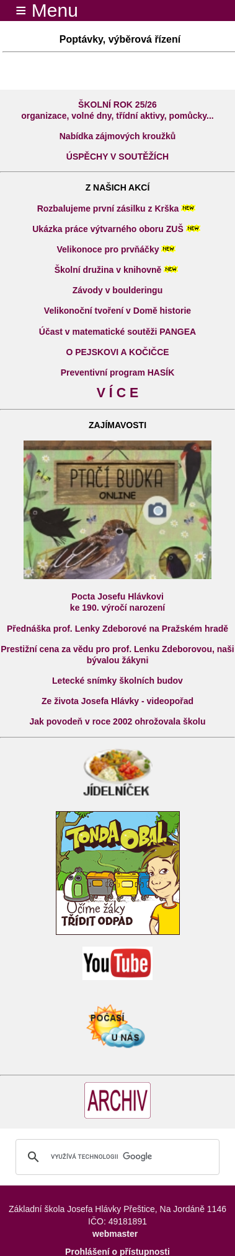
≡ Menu (39, 10)
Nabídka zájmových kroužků (118, 136)
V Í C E (118, 392)
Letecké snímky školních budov (117, 681)
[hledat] (115, 1157)
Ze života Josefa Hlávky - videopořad (117, 701)
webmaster (115, 1234)
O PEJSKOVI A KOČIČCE (117, 352)
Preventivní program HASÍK (118, 372)
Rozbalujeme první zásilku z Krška (108, 208)
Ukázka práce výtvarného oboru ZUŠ (108, 229)
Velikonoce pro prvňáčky (108, 249)
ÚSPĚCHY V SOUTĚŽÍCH (117, 156)
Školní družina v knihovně (108, 270)
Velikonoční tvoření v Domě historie (117, 311)
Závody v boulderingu (117, 290)
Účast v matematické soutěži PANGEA (117, 332)
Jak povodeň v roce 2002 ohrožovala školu (118, 721)
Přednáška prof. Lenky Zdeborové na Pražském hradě (117, 629)
